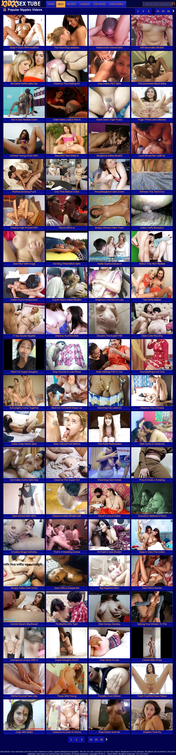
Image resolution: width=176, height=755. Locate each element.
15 (163, 11)
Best (61, 4)
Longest (85, 4)
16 (168, 11)
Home (51, 4)
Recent (71, 4)
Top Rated (100, 4)
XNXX (21, 3)
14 (157, 11)
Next (172, 11)
